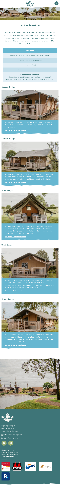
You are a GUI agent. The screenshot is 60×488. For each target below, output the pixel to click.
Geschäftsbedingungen (10, 455)
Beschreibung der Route (10, 431)
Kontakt (4, 459)
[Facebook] (4, 443)
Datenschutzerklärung (10, 452)
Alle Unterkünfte (8, 457)
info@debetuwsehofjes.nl (12, 435)
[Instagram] (10, 443)
